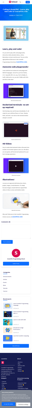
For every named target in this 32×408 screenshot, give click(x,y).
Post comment (7, 242)
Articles (11, 15)
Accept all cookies (8, 404)
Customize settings (23, 404)
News (4, 285)
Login (28, 2)
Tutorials (5, 288)
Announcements (7, 276)
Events (5, 282)
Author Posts (16, 263)
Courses (5, 291)
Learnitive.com (21, 62)
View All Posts (16, 346)
